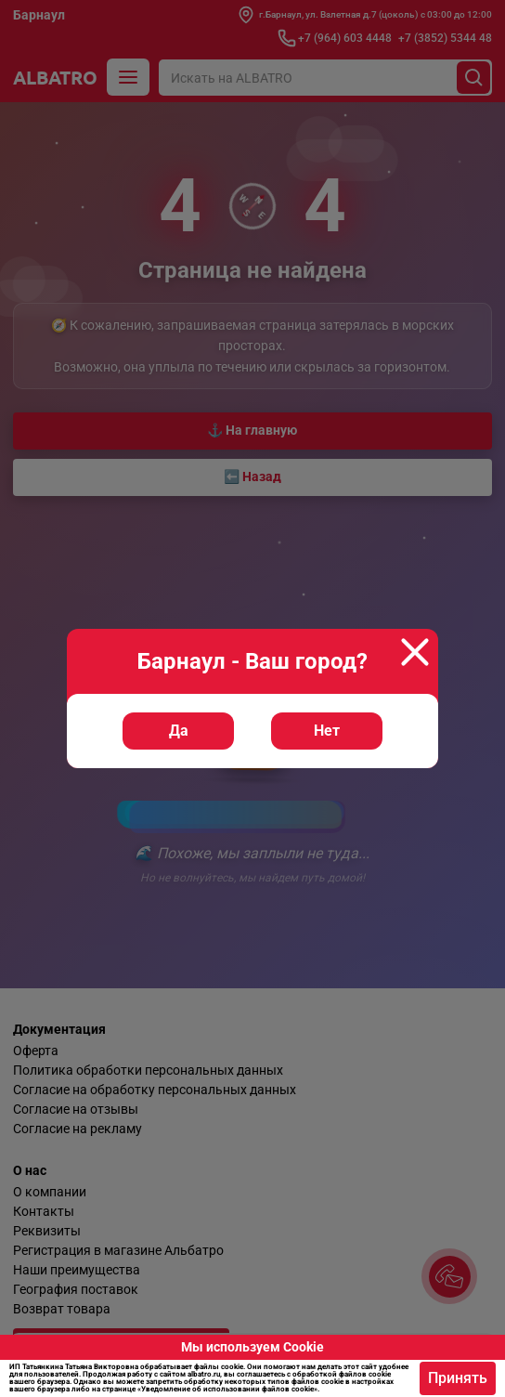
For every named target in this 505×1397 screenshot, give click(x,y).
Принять (457, 1378)
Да (178, 730)
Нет (327, 730)
